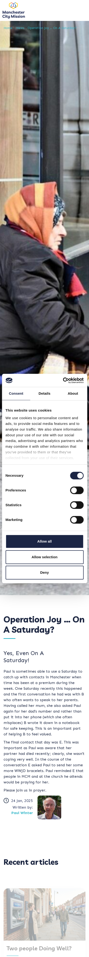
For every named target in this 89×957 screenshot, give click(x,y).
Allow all (44, 541)
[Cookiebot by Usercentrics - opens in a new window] (63, 380)
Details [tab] (45, 393)
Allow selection (44, 557)
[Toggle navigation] (79, 10)
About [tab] (73, 393)
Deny (44, 572)
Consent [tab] (16, 393)
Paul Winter (22, 813)
